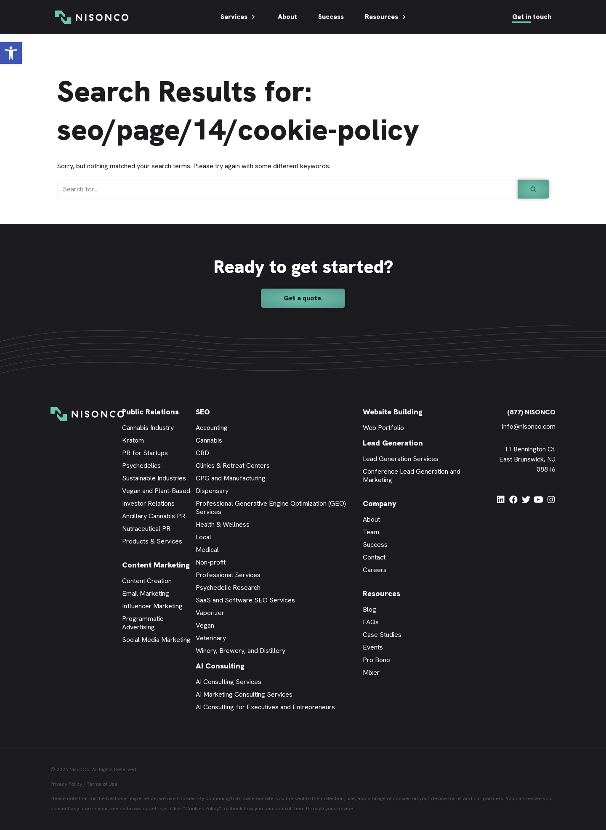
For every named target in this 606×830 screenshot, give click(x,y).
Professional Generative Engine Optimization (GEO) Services (271, 507)
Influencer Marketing (152, 606)
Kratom (133, 440)
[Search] (287, 189)
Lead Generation (393, 443)
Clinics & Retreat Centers (233, 465)
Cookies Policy (202, 808)
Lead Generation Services (401, 458)
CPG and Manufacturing (231, 478)
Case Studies (382, 634)
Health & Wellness (223, 524)
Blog (369, 609)
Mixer (371, 672)
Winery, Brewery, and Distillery (240, 650)
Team (371, 532)
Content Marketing (156, 565)
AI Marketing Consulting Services (244, 694)
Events (373, 647)
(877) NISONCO (531, 412)
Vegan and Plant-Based (156, 490)
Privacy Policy (66, 784)
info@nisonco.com (529, 426)
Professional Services (228, 574)
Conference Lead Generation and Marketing (411, 475)
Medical (207, 549)
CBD (202, 452)
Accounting (212, 427)
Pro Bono (376, 659)
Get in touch (531, 16)
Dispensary (212, 490)
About (287, 16)
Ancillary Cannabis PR (153, 516)
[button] (11, 53)
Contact (374, 557)
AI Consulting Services (228, 681)
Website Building (393, 411)
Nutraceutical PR (146, 528)
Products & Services (152, 541)
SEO (203, 411)
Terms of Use (102, 784)
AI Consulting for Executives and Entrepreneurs (265, 707)
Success (331, 16)
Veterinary (211, 638)
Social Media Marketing (156, 639)
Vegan (205, 625)
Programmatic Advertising (142, 622)
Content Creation (147, 580)
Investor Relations (148, 503)
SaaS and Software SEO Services (245, 600)
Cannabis (209, 440)
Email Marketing (145, 593)
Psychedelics (141, 465)
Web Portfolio (383, 427)
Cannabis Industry (148, 427)
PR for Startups (145, 452)
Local (203, 537)
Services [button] (239, 16)
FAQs (371, 622)
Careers (375, 569)
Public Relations (150, 411)
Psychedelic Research (228, 587)
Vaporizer (210, 612)
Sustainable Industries (154, 478)
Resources (386, 16)
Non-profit (211, 562)
